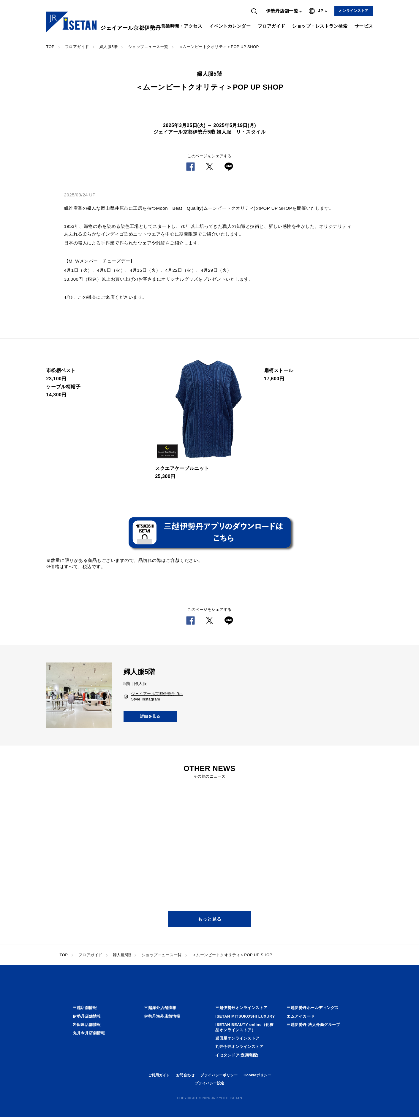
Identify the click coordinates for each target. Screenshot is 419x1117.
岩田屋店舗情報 (87, 1024)
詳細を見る (150, 716)
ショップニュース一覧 (148, 47)
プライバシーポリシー (219, 1075)
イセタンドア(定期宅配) (236, 1055)
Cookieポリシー (257, 1075)
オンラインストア (354, 11)
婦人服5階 (108, 47)
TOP (50, 47)
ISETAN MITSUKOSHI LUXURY (245, 1016)
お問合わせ (185, 1075)
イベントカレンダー (230, 25)
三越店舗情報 (85, 1007)
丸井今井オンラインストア (239, 1046)
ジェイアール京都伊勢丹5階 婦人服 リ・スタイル (209, 131)
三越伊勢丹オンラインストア (241, 1007)
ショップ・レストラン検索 (319, 25)
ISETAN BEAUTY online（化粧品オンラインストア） (244, 1027)
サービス (364, 25)
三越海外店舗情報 (160, 1007)
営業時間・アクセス (182, 25)
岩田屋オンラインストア (237, 1038)
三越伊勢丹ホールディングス (313, 1007)
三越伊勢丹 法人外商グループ (313, 1024)
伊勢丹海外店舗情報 (162, 1016)
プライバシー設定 (209, 1083)
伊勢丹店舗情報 (87, 1016)
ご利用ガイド (159, 1075)
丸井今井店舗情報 (89, 1033)
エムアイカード (301, 1016)
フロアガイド (271, 25)
